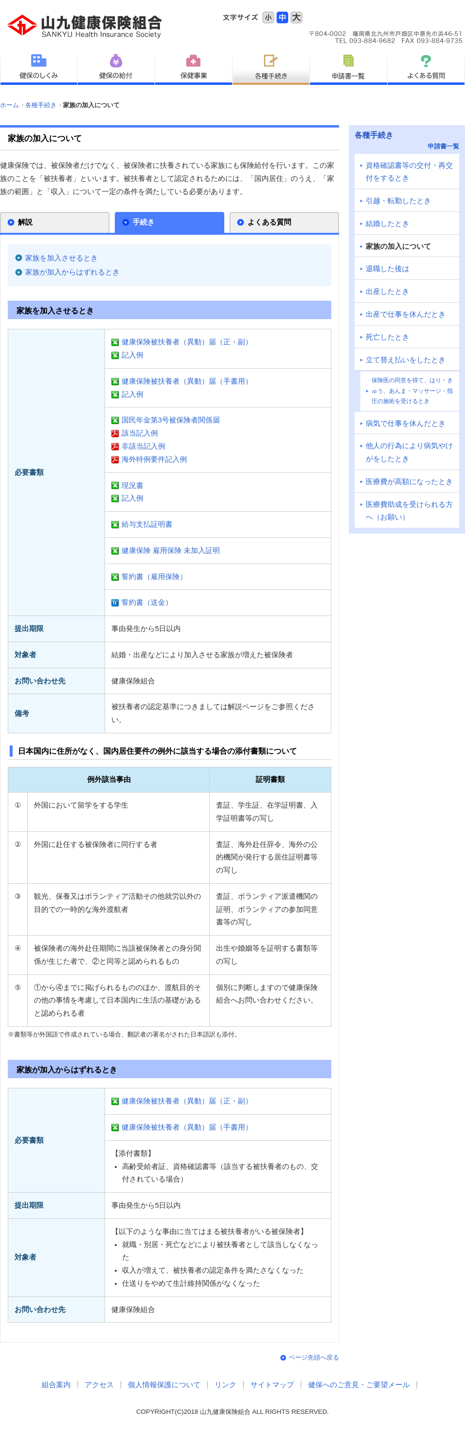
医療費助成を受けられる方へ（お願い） (409, 511)
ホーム (9, 105)
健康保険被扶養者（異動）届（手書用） (187, 381)
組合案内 (56, 1385)
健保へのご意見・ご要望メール (359, 1385)
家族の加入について (398, 246)
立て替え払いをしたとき (406, 360)
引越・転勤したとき (398, 201)
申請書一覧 (443, 146)
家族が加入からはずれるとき (72, 272)
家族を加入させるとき (61, 258)
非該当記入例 (143, 446)
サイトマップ (272, 1385)
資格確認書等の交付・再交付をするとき (409, 172)
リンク (225, 1385)
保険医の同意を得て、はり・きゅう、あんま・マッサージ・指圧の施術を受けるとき (412, 391)
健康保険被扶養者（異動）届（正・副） (187, 342)
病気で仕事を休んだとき (406, 423)
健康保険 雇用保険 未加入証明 (171, 550)
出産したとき (387, 291)
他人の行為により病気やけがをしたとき (409, 452)
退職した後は (387, 269)
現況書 (132, 485)
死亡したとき (387, 337)
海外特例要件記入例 (154, 459)
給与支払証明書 (147, 524)
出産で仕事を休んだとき (406, 314)
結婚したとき (387, 223)
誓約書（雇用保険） (154, 577)
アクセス (99, 1385)
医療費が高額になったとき (409, 482)
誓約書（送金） (147, 602)
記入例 (132, 355)
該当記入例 (140, 433)
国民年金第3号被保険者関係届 (171, 420)
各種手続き (41, 105)
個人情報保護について (164, 1385)
